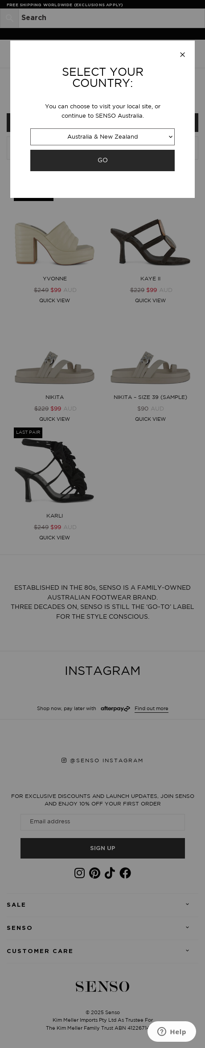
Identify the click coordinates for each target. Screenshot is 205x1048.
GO (103, 160)
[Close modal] (182, 55)
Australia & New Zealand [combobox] (102, 137)
